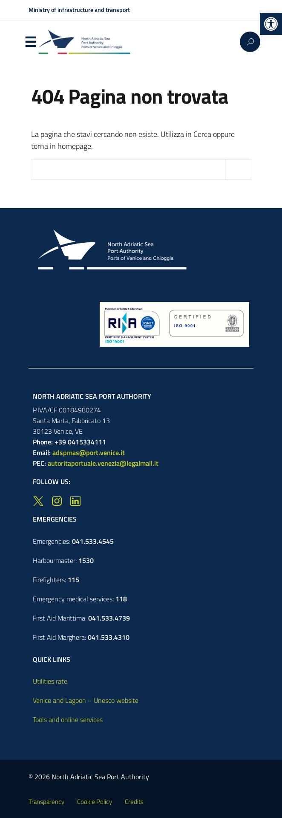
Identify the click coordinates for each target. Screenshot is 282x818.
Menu (30, 42)
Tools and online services (68, 719)
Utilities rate (50, 681)
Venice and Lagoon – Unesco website (85, 700)
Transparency (46, 801)
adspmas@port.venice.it (88, 452)
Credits (134, 801)
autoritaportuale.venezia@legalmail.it (103, 463)
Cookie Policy (94, 801)
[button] (271, 24)
